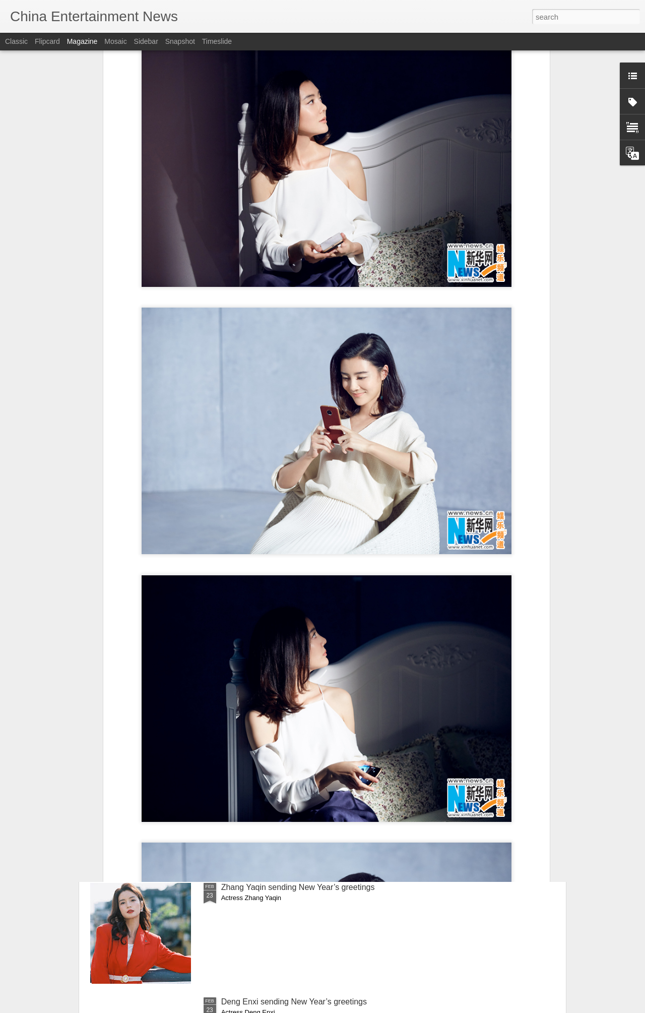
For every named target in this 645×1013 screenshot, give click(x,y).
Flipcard (47, 41)
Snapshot (180, 41)
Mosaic (115, 41)
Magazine (82, 41)
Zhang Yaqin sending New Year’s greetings (298, 887)
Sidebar (146, 41)
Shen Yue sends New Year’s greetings (289, 772)
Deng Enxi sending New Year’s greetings (294, 1001)
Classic (16, 41)
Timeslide (217, 41)
